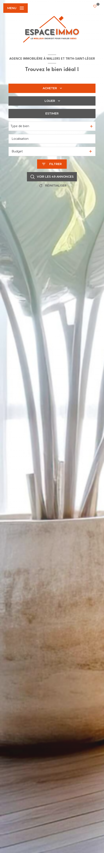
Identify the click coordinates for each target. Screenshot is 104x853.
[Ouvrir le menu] (15, 8)
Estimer (52, 113)
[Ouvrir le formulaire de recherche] (52, 164)
